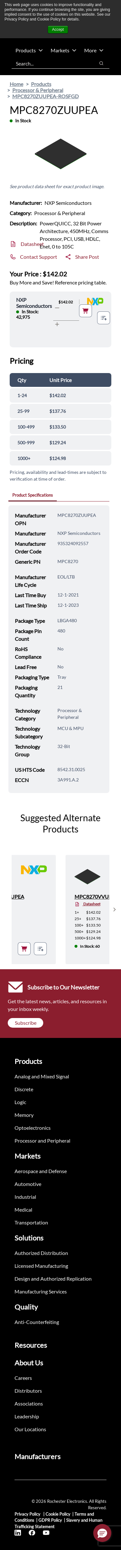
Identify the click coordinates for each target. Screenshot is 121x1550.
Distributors (28, 1391)
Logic (20, 1102)
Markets (63, 50)
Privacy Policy (28, 1514)
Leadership (27, 1416)
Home (16, 84)
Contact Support (38, 257)
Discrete (24, 1089)
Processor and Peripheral (42, 1140)
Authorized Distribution (41, 1253)
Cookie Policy (57, 1514)
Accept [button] (58, 29)
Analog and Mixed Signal (42, 1076)
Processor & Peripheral (37, 90)
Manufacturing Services (41, 1291)
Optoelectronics (33, 1128)
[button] (102, 1533)
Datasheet (32, 244)
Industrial (25, 1197)
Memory (24, 1115)
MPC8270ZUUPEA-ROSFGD (45, 96)
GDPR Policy (50, 1520)
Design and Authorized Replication (53, 1279)
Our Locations (30, 1429)
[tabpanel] (58, 649)
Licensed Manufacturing (41, 1266)
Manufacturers (38, 1456)
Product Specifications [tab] (32, 495)
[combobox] (50, 63)
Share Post (87, 257)
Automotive (28, 1184)
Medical (23, 1209)
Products (29, 50)
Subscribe (25, 1023)
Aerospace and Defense (41, 1171)
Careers (23, 1378)
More (94, 50)
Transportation (31, 1222)
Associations (29, 1403)
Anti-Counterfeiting (37, 1322)
